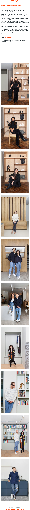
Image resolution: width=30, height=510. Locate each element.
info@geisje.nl (12, 507)
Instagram (18, 507)
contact (7, 41)
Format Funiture (11, 36)
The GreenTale (8, 37)
